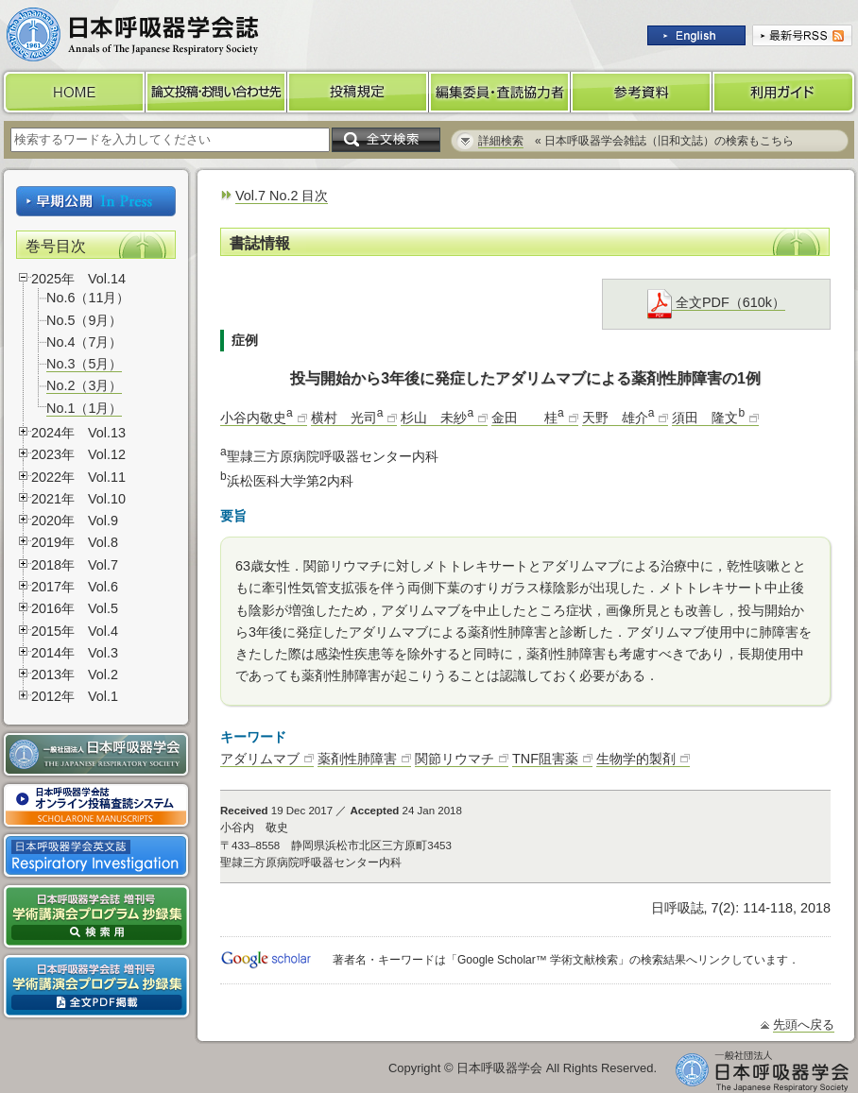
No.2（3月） (84, 385)
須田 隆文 (708, 417)
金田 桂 (527, 417)
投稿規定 (358, 92)
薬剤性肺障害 (357, 758)
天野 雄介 (618, 417)
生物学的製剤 (636, 758)
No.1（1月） (84, 408)
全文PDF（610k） (716, 303)
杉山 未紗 (437, 417)
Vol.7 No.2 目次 (281, 195)
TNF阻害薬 (545, 758)
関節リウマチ (454, 758)
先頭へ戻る (803, 1024)
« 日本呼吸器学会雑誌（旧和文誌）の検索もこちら (636, 140)
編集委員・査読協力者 (500, 92)
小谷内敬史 (256, 417)
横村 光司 (347, 417)
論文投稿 (216, 92)
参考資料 (641, 92)
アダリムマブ (260, 758)
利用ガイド (785, 92)
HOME (73, 92)
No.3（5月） (84, 363)
